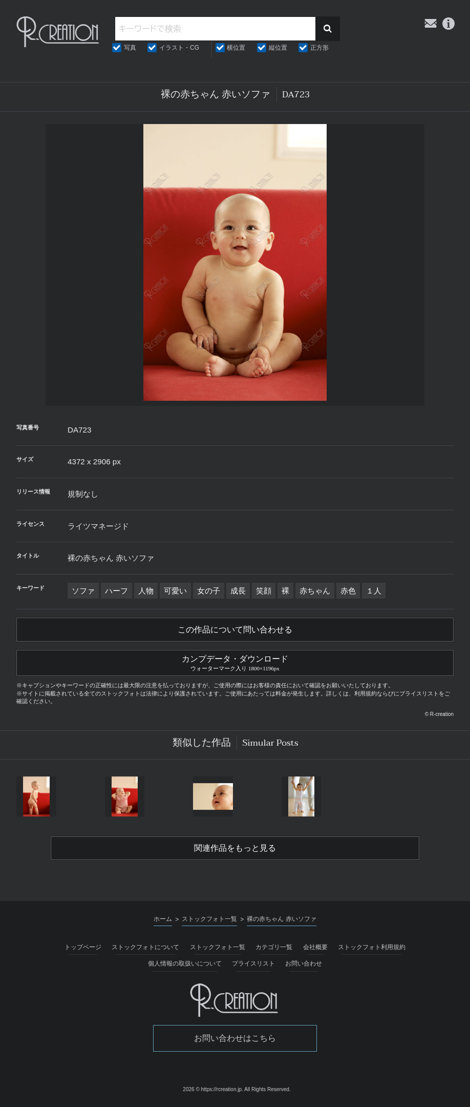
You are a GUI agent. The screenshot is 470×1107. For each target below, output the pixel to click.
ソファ (83, 590)
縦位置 (278, 47)
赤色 (348, 590)
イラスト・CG (179, 47)
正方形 (319, 47)
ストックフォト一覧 (217, 947)
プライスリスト (253, 963)
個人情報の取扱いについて (185, 963)
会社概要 (315, 947)
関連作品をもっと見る (235, 848)
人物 (146, 590)
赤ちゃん (315, 590)
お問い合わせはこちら (235, 1038)
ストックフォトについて (145, 947)
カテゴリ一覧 (273, 947)
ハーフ (116, 590)
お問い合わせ (303, 963)
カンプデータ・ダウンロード (235, 661)
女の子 (208, 590)
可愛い (175, 590)
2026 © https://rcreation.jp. (213, 1089)
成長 (238, 590)
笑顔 (263, 590)
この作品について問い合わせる (235, 630)
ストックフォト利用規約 (371, 947)
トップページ (83, 947)
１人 (373, 590)
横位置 (236, 47)
